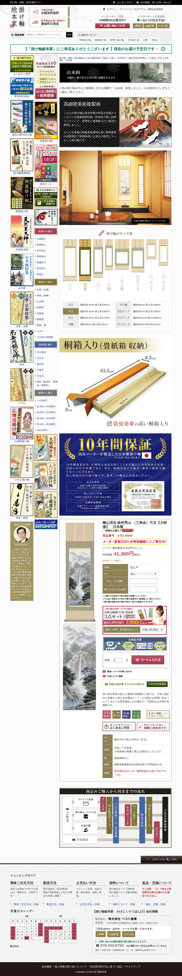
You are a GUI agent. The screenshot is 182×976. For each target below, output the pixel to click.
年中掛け (41, 250)
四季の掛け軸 (117, 40)
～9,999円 (42, 400)
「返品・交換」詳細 (154, 904)
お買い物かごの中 (114, 25)
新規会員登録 (155, 9)
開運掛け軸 (100, 40)
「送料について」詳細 (122, 904)
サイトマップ (132, 966)
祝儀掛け (41, 262)
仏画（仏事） (44, 289)
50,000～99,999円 (46, 424)
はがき (150, 25)
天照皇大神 (133, 40)
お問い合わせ (163, 2)
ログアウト (140, 9)
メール (164, 25)
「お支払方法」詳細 (88, 904)
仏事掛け (41, 239)
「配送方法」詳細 (54, 904)
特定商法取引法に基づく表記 (106, 966)
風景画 (40, 307)
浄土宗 (40, 358)
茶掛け (40, 274)
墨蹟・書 (41, 325)
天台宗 (40, 376)
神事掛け (41, 244)
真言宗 (40, 364)
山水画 (40, 301)
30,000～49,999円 (46, 418)
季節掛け (41, 256)
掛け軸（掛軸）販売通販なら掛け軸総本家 (79, 58)
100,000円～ (43, 430)
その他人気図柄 (45, 337)
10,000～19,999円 (46, 406)
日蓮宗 (40, 370)
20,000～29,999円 (46, 412)
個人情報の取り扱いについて (71, 966)
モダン (40, 331)
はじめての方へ (125, 2)
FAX (138, 25)
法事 (145, 40)
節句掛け (41, 268)
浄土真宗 (41, 352)
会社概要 (145, 2)
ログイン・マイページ (119, 9)
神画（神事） (44, 295)
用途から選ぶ (109, 58)
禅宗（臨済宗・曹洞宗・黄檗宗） (47, 383)
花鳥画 (40, 313)
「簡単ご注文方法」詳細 (25, 904)
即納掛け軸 (85, 40)
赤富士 (155, 40)
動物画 (40, 319)
